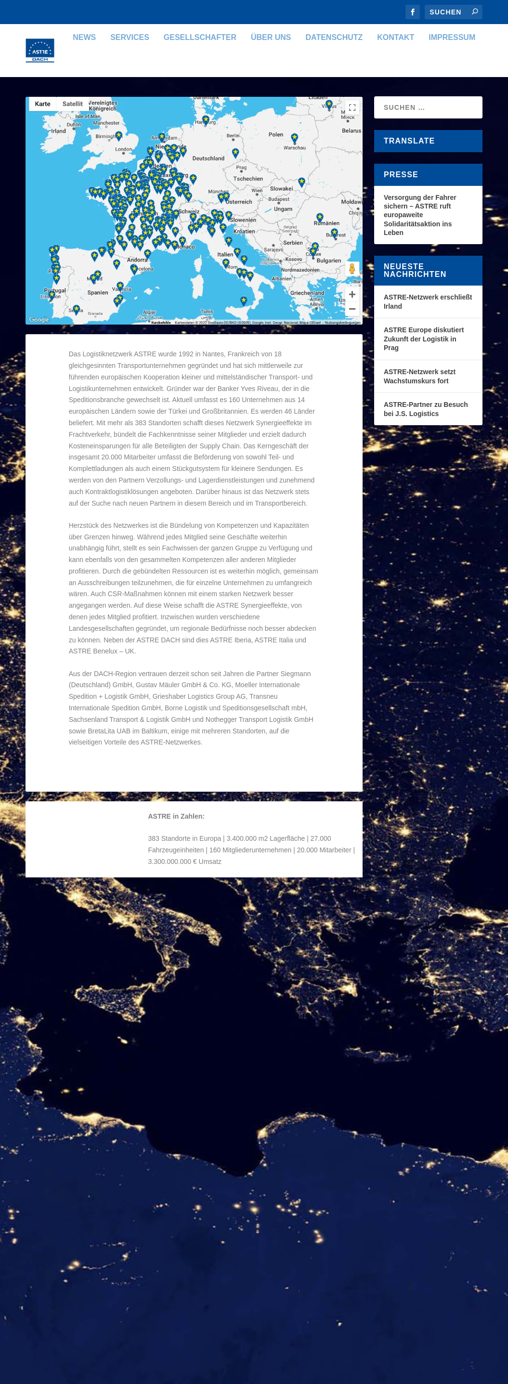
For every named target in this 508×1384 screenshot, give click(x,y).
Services (89, 107)
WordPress (187, 1372)
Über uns (231, 107)
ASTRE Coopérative (79, 1236)
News (44, 107)
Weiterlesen (65, 1091)
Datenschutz (294, 107)
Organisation (144, 996)
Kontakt (355, 107)
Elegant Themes (94, 1372)
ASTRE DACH (64, 996)
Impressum (412, 107)
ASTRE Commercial (252, 1073)
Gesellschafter (159, 107)
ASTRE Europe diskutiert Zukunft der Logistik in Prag (424, 409)
